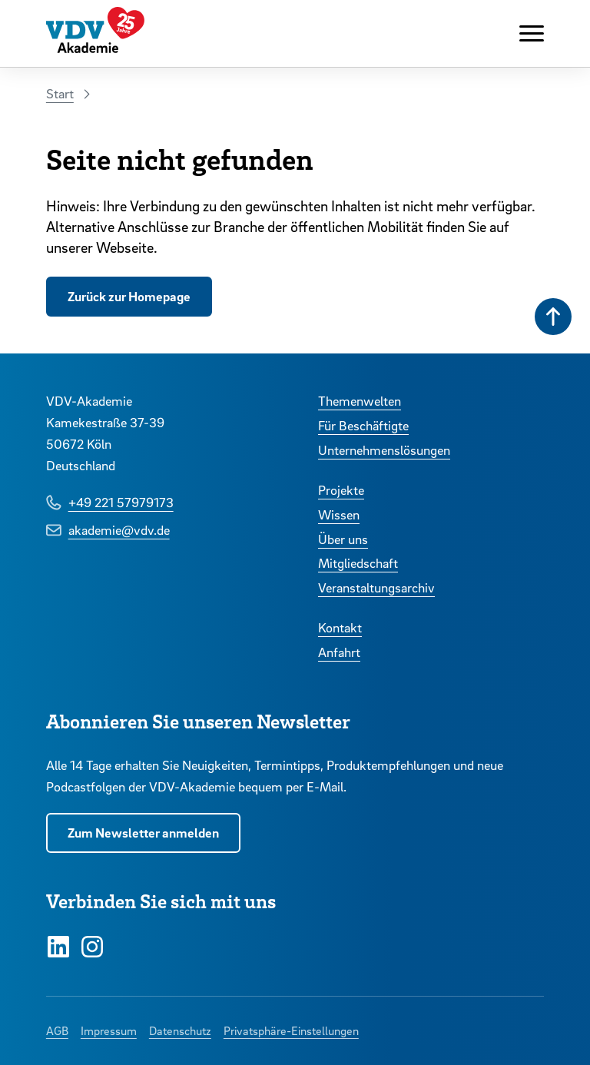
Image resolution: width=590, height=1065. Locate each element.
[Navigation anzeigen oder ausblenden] (531, 33)
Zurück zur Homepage (129, 296)
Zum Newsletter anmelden (143, 832)
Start (60, 93)
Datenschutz (180, 1030)
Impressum (109, 1030)
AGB (57, 1030)
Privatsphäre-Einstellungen (291, 1030)
